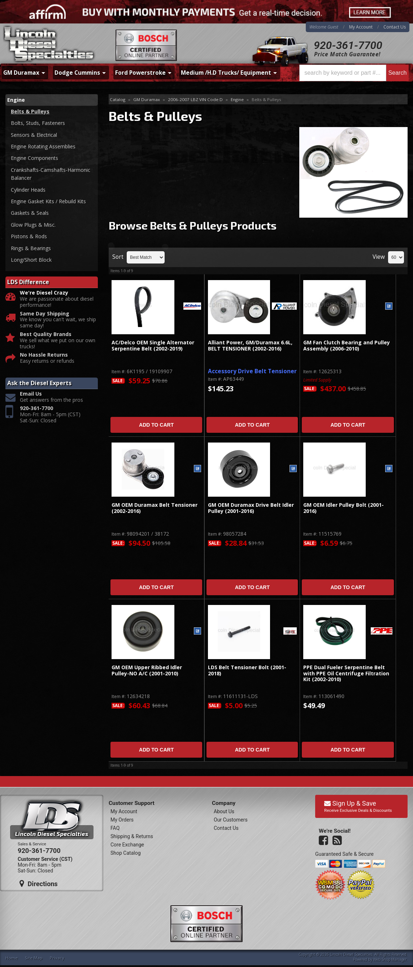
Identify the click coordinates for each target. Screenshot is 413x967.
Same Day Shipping (44, 314)
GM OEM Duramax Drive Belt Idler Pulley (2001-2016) (251, 508)
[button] (354, 73)
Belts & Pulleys (30, 111)
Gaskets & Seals (30, 212)
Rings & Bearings (31, 248)
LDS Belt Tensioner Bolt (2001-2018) (247, 670)
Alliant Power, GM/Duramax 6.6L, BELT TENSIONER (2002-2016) (250, 346)
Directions (38, 884)
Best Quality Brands (45, 334)
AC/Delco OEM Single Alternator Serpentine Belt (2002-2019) (153, 346)
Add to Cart (156, 425)
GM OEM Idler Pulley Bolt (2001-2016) (343, 508)
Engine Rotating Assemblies (43, 146)
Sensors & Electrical (34, 134)
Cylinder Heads (28, 189)
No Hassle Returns (44, 355)
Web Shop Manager (390, 959)
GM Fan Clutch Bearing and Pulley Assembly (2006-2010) (346, 346)
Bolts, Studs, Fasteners (38, 122)
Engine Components (34, 157)
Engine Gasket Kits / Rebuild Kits (48, 201)
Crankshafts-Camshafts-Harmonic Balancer (50, 173)
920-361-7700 (348, 45)
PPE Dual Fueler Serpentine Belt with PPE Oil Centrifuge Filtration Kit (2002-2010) (346, 674)
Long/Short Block (31, 259)
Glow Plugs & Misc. (33, 224)
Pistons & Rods (29, 236)
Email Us (31, 394)
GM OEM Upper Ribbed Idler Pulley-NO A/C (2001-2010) (147, 670)
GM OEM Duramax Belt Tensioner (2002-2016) (154, 508)
